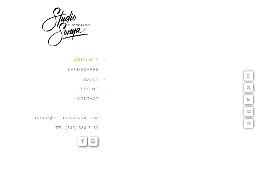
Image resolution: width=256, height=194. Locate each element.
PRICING (89, 89)
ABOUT (91, 79)
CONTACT (88, 98)
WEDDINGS (86, 60)
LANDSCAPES (83, 69)
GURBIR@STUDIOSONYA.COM (65, 118)
